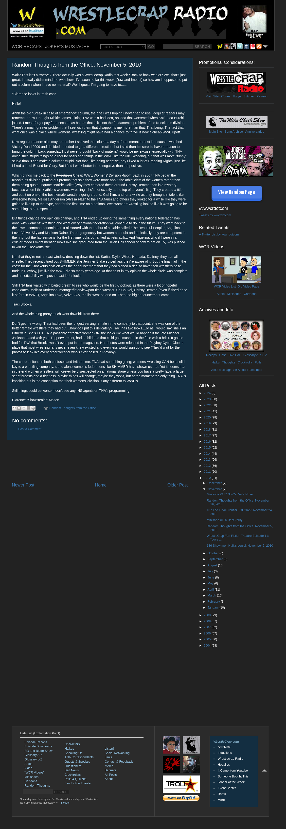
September (216, 559)
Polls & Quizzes (75, 779)
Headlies (224, 764)
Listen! (109, 748)
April (211, 589)
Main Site (212, 96)
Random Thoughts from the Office (72, 408)
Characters (72, 744)
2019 (208, 423)
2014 (208, 453)
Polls (258, 362)
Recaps (211, 355)
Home (101, 485)
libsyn (237, 96)
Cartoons (250, 294)
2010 (208, 478)
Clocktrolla (245, 362)
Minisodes (234, 294)
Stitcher (249, 96)
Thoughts (228, 362)
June (211, 577)
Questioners (73, 766)
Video (28, 768)
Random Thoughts (37, 785)
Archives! (224, 747)
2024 (208, 393)
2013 (208, 459)
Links (108, 757)
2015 (208, 447)
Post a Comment (29, 429)
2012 (208, 466)
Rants (222, 794)
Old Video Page (248, 286)
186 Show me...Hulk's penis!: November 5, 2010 (240, 545)
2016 (208, 441)
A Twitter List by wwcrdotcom (219, 234)
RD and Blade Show (38, 751)
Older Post (177, 485)
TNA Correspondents (79, 757)
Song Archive (234, 131)
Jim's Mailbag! (221, 370)
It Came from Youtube (233, 770)
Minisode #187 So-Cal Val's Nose (229, 494)
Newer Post (23, 485)
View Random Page (236, 192)
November (215, 489)
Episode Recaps (35, 742)
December (215, 483)
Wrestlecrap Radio (230, 758)
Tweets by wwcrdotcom (215, 215)
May (211, 583)
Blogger (65, 802)
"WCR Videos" (34, 772)
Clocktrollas (73, 774)
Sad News (72, 770)
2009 (208, 615)
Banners (110, 770)
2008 (208, 621)
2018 (208, 429)
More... (222, 800)
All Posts (111, 774)
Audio (221, 294)
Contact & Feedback (119, 761)
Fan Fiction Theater (78, 783)
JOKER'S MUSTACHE (67, 46)
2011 (208, 471)
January (213, 607)
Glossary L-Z (33, 759)
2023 (208, 399)
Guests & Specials (77, 761)
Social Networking (117, 753)
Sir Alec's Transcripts (247, 370)
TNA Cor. (234, 355)
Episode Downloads (38, 746)
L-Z (264, 355)
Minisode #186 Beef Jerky (224, 520)
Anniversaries (254, 131)
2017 (208, 435)
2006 (208, 633)
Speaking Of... (74, 753)
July (211, 571)
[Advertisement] (100, 461)
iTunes (225, 96)
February (214, 601)
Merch (109, 766)
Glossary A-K (252, 355)
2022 (208, 405)
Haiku (215, 362)
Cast (222, 355)
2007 (208, 627)
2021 (208, 411)
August (213, 565)
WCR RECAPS (27, 46)
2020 (208, 417)
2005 (208, 639)
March (212, 595)
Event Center (227, 788)
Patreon (262, 96)
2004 (208, 645)
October (213, 553)
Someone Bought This (233, 776)
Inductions (225, 753)
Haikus (69, 748)
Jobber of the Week (231, 782)
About (109, 779)
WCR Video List (225, 286)
